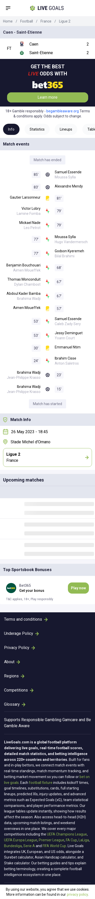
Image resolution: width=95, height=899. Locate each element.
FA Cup (71, 840)
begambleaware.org (62, 111)
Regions (14, 676)
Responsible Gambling (41, 719)
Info (11, 129)
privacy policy (77, 894)
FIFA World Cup (54, 846)
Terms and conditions (26, 619)
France (46, 21)
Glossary (14, 704)
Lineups (66, 129)
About (12, 661)
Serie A (29, 846)
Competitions (18, 690)
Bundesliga (13, 846)
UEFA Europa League (20, 840)
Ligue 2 (64, 21)
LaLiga (84, 840)
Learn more (47, 97)
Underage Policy (21, 633)
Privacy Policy (19, 647)
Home (8, 21)
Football (26, 21)
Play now (78, 588)
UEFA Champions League (67, 834)
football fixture (40, 783)
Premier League (51, 840)
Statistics (37, 129)
